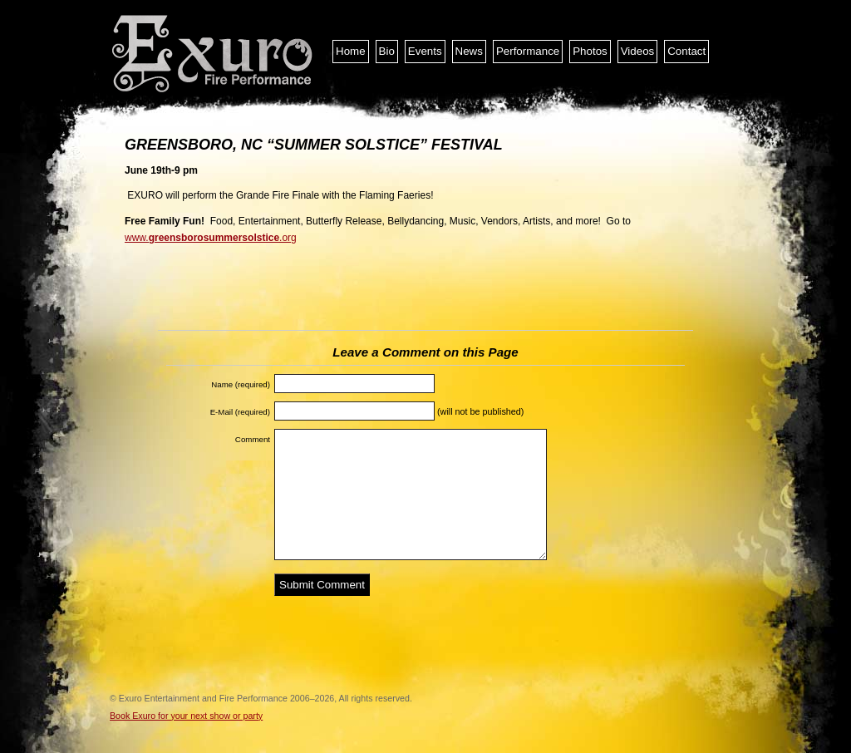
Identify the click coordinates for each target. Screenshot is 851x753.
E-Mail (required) (240, 411)
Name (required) (240, 384)
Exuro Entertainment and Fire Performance (213, 54)
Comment (252, 439)
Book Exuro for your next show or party (186, 716)
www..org (211, 238)
